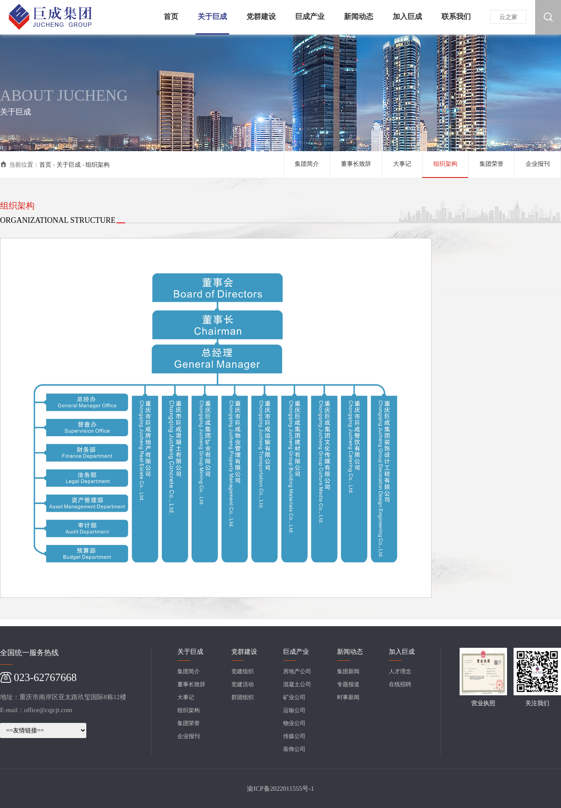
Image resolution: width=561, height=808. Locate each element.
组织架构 (97, 165)
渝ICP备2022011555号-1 (280, 788)
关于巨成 (69, 165)
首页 (45, 165)
